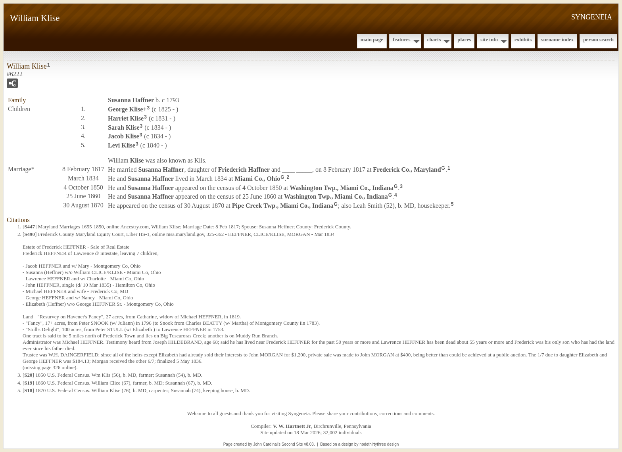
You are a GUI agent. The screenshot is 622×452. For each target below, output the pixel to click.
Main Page (372, 39)
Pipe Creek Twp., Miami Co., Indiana (283, 205)
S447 (29, 227)
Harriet (126, 118)
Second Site (292, 444)
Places (464, 39)
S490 (29, 234)
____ (297, 169)
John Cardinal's (266, 444)
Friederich (244, 169)
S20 (28, 375)
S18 (28, 390)
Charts (434, 39)
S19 (28, 383)
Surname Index (557, 39)
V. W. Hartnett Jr (292, 426)
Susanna (131, 100)
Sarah (124, 127)
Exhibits (523, 39)
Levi (121, 145)
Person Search (598, 39)
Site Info (489, 39)
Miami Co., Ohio (257, 178)
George (125, 109)
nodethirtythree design (379, 444)
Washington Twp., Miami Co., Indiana (342, 187)
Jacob (123, 136)
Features (402, 39)
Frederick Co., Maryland (407, 169)
